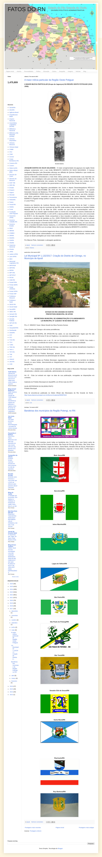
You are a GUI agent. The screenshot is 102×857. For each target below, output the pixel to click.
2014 (11, 692)
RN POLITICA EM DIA (12, 511)
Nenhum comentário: (37, 245)
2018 (11, 606)
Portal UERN (13, 285)
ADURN (11, 110)
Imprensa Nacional (12, 246)
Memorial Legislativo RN (14, 262)
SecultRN (12, 309)
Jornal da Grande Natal (12, 532)
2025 (11, 586)
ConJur (11, 156)
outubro (14, 620)
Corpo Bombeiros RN (14, 160)
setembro (14, 623)
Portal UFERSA (12, 288)
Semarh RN (13, 314)
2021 (11, 597)
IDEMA (11, 235)
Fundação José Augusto (13, 212)
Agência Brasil (13, 112)
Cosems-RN (13, 163)
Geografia (62, 71)
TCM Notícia (12, 372)
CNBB (11, 149)
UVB (10, 364)
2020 (11, 600)
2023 (11, 592)
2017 (11, 608)
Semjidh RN (13, 316)
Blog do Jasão (10, 493)
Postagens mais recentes (33, 827)
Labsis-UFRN (13, 254)
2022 (11, 595)
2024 (11, 589)
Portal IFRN (13, 282)
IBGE (11, 228)
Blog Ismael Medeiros (12, 389)
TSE (10, 354)
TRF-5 (11, 349)
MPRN (11, 270)
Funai (11, 209)
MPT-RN (12, 272)
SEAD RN (12, 304)
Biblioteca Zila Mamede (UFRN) (13, 134)
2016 (11, 686)
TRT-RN (12, 352)
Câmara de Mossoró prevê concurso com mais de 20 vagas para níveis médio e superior (12, 379)
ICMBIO (11, 233)
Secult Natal (13, 307)
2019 (11, 603)
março (13, 678)
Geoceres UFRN (12, 216)
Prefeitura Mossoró (12, 297)
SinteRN (12, 332)
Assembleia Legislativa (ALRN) (13, 124)
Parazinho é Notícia (12, 433)
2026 (11, 583)
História (19, 71)
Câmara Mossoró (12, 143)
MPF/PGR (12, 265)
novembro (14, 615)
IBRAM (11, 230)
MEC (11, 259)
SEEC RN (12, 311)
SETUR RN (13, 323)
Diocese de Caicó (12, 175)
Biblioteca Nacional (12, 129)
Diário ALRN (13, 168)
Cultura (54, 71)
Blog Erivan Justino (12, 545)
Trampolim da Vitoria (12, 456)
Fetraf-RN (12, 204)
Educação (46, 71)
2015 (11, 689)
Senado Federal (11, 319)
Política (38, 71)
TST (10, 357)
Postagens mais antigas (86, 827)
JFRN (11, 251)
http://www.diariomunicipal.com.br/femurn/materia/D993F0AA (45, 395)
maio (13, 630)
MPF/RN (12, 268)
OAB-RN (12, 280)
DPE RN (12, 185)
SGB (10, 325)
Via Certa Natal (11, 417)
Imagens (70, 71)
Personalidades (28, 71)
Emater (11, 187)
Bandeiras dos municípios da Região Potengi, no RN (49, 410)
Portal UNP (12, 294)
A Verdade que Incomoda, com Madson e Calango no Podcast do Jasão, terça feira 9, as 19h (12, 501)
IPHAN (11, 249)
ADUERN (12, 107)
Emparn (11, 190)
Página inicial (10, 71)
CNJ (10, 152)
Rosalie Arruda (10, 474)
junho (13, 627)
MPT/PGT (12, 275)
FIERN (11, 207)
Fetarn (11, 202)
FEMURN (12, 199)
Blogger (60, 848)
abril (13, 675)
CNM (11, 154)
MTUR (11, 277)
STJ (10, 337)
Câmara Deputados (12, 139)
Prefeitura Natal (12, 301)
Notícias (78, 71)
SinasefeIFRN (13, 328)
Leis (31, 402)
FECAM (11, 195)
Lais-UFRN (12, 256)
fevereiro (14, 681)
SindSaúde (12, 330)
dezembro (14, 611)
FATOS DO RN (27, 9)
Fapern (11, 192)
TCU (10, 342)
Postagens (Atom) (35, 831)
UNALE (11, 359)
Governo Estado (12, 225)
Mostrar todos (15, 576)
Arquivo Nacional (12, 119)
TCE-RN (12, 340)
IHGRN (11, 243)
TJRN (11, 345)
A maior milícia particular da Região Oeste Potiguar (49, 80)
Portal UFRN (13, 291)
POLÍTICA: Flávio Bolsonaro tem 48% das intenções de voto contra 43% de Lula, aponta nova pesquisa (12, 443)
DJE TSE (12, 183)
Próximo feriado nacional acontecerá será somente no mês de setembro (12, 464)
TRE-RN (12, 347)
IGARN (11, 240)
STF (10, 335)
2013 (11, 694)
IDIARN (11, 238)
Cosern (11, 165)
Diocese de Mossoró (12, 179)
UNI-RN (11, 361)
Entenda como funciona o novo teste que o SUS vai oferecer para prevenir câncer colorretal (12, 482)
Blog (84, 71)
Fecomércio (13, 197)
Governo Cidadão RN (13, 221)
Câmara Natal (13, 147)
